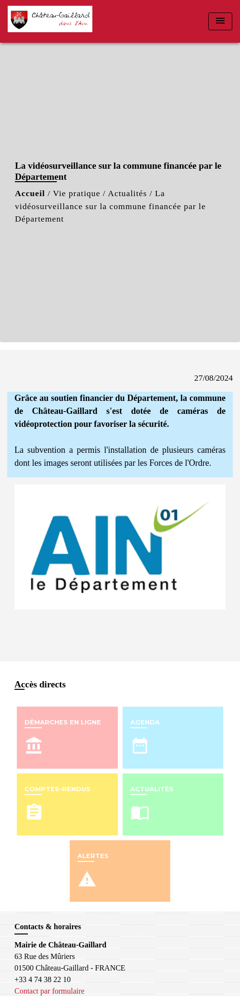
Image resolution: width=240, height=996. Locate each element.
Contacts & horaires (47, 926)
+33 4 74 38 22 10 (42, 979)
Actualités (127, 193)
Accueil (30, 193)
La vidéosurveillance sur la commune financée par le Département (110, 206)
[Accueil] (50, 21)
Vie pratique (76, 193)
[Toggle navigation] (220, 21)
